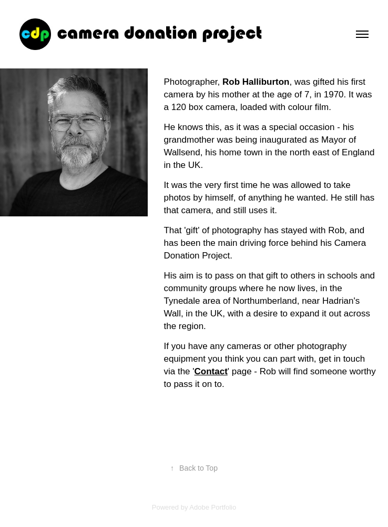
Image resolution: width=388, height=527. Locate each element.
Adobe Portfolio (212, 507)
